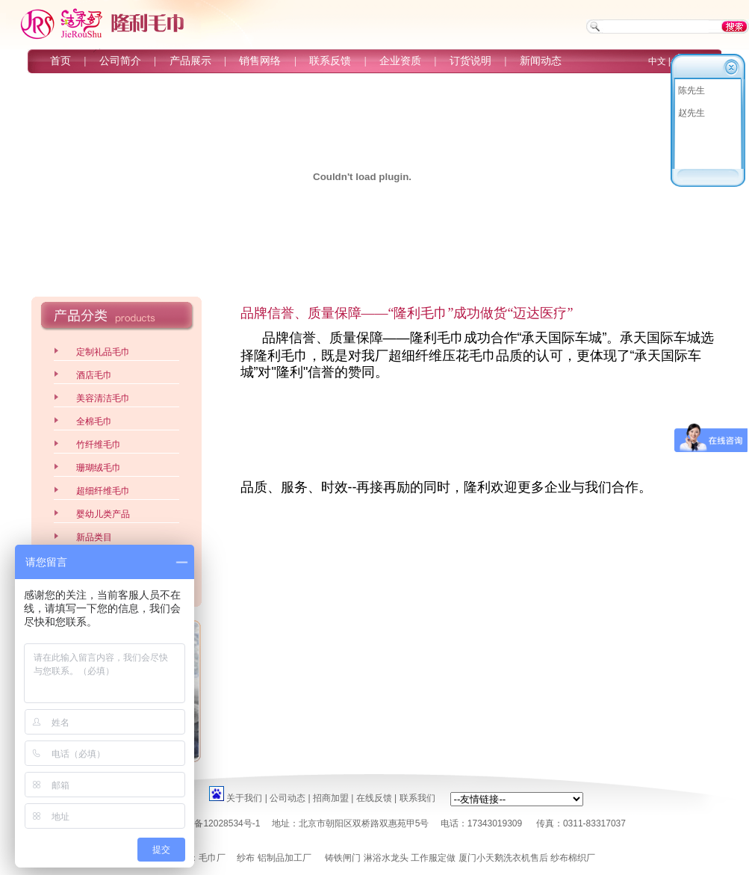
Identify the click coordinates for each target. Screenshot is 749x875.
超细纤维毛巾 (103, 491)
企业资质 (400, 61)
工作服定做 (433, 858)
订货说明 (470, 61)
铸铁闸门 (343, 858)
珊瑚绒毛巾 (98, 468)
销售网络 (260, 61)
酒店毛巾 (94, 375)
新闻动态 (541, 61)
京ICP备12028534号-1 (215, 823)
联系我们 (417, 798)
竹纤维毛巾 (98, 444)
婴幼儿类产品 (103, 514)
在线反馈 (374, 798)
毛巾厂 (212, 858)
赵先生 (691, 113)
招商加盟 (331, 798)
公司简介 (120, 61)
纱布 (246, 858)
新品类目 (94, 537)
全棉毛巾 (94, 421)
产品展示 (190, 61)
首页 (60, 61)
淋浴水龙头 (386, 858)
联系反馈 (330, 61)
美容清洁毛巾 (103, 398)
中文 (657, 61)
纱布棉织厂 (572, 858)
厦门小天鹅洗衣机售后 (503, 858)
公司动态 (287, 798)
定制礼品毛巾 (103, 352)
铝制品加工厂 (284, 858)
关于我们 (244, 798)
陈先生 (691, 90)
